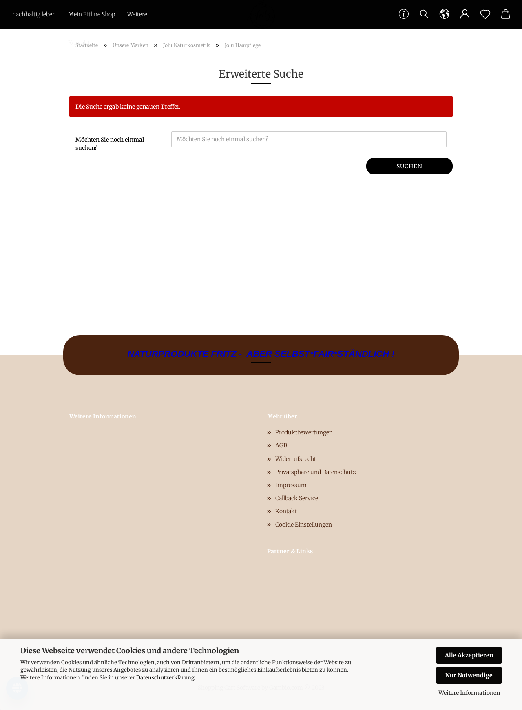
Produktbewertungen (304, 432)
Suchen (409, 166)
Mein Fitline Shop (91, 14)
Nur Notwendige (469, 675)
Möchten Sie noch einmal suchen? (109, 143)
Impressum (291, 485)
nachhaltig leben (34, 14)
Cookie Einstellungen (303, 524)
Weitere (137, 14)
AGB (281, 445)
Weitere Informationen (469, 693)
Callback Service (296, 498)
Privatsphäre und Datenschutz (315, 472)
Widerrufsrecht (295, 459)
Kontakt (79, 43)
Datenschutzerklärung (165, 677)
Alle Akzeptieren (469, 655)
